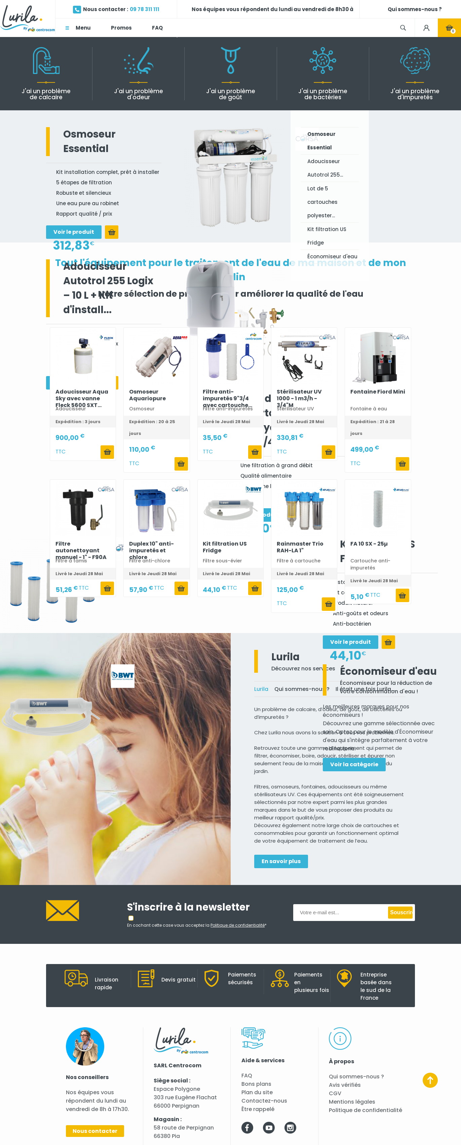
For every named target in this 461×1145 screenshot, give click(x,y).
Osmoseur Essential (321, 141)
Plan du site (257, 1092)
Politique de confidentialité (365, 1110)
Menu (83, 27)
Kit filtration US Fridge (326, 236)
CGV (335, 1093)
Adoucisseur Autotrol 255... (325, 168)
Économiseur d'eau (332, 256)
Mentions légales (352, 1102)
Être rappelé (257, 1109)
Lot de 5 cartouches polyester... (322, 202)
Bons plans (256, 1084)
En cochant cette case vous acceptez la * (197, 925)
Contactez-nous (264, 1101)
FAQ (246, 1075)
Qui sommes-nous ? (356, 1076)
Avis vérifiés (345, 1085)
